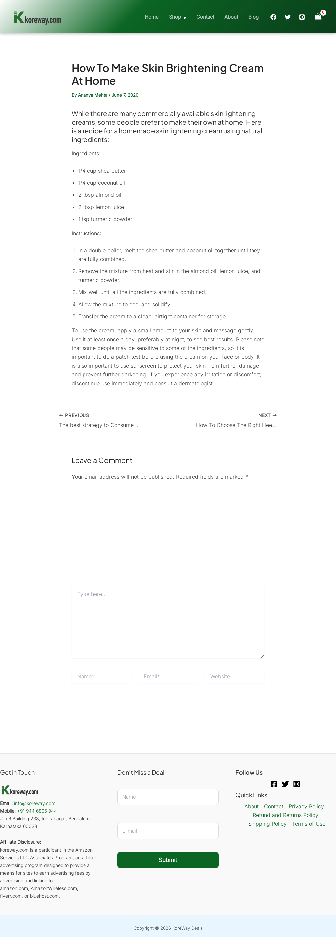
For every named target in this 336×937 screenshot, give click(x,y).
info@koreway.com (34, 803)
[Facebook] (273, 17)
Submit (168, 860)
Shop (176, 17)
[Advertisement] (168, 535)
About (231, 17)
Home (153, 17)
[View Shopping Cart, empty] (318, 16)
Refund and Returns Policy (285, 815)
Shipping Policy (267, 823)
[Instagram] (296, 784)
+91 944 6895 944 (37, 811)
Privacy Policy (306, 806)
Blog (253, 17)
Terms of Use (308, 823)
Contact (206, 17)
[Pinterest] (302, 17)
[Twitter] (288, 17)
